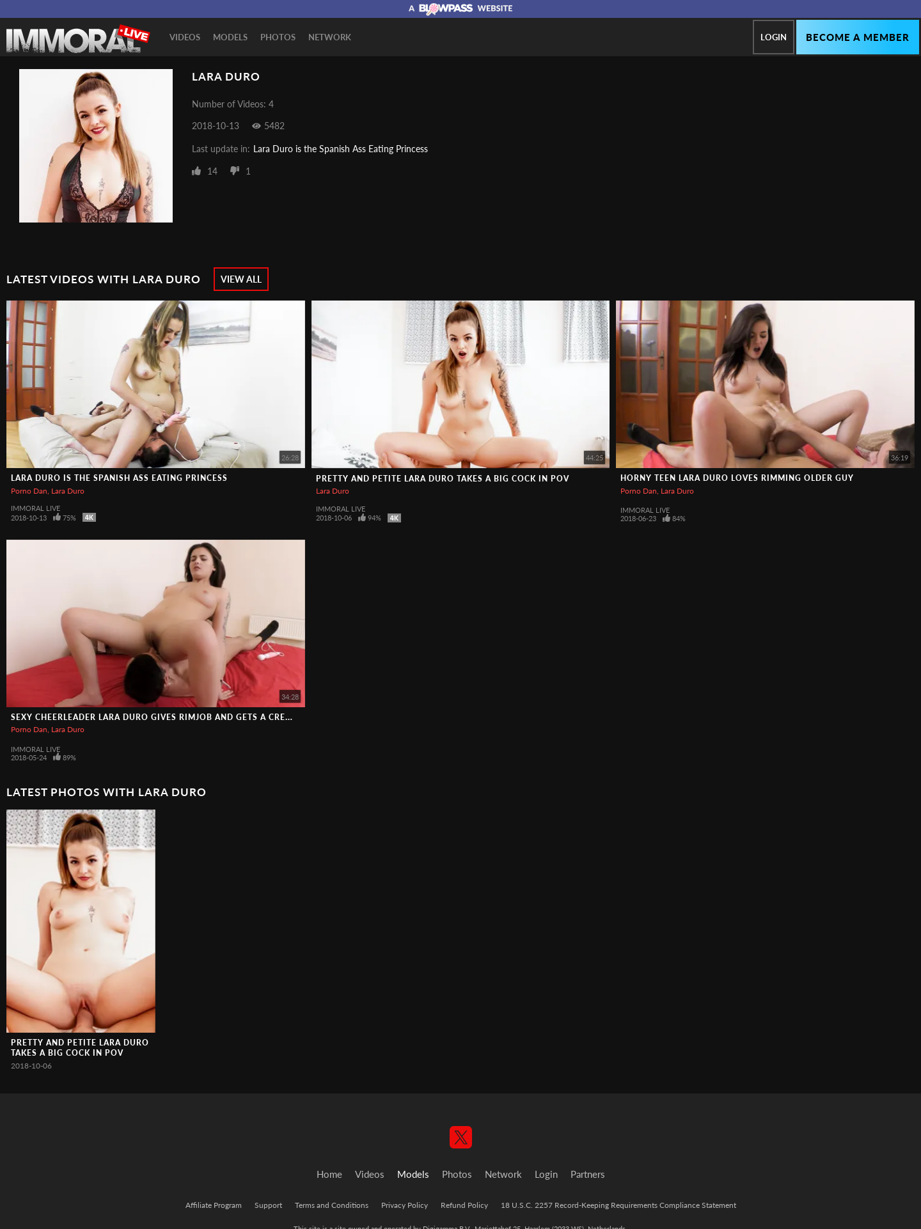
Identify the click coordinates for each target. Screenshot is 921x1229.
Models (230, 37)
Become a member (857, 37)
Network (329, 37)
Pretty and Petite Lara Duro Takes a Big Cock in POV (442, 478)
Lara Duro (67, 491)
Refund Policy (464, 1205)
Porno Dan (29, 491)
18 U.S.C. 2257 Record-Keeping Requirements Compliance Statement (618, 1205)
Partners (588, 1174)
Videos (184, 37)
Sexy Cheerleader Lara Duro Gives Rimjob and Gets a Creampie (162, 717)
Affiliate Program (213, 1205)
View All (241, 279)
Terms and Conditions (331, 1205)
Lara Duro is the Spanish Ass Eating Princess (340, 148)
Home (329, 1174)
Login (773, 37)
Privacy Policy (404, 1205)
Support (268, 1205)
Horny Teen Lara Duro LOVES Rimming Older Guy (737, 478)
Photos (277, 37)
